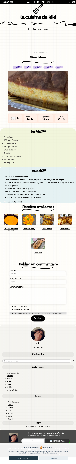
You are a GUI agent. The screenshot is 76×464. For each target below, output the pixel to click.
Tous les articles (11, 390)
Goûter (10, 405)
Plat (9, 410)
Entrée (10, 408)
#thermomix (31, 427)
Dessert (10, 413)
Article (9, 387)
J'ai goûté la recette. (19, 309)
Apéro (9, 381)
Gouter (9, 379)
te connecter (36, 313)
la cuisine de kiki (38, 17)
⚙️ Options (53, 458)
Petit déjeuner (13, 402)
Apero (10, 416)
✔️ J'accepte (23, 458)
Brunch (10, 419)
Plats (59, 67)
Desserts (10, 376)
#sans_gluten (44, 427)
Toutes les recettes (12, 373)
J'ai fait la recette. (19, 306)
